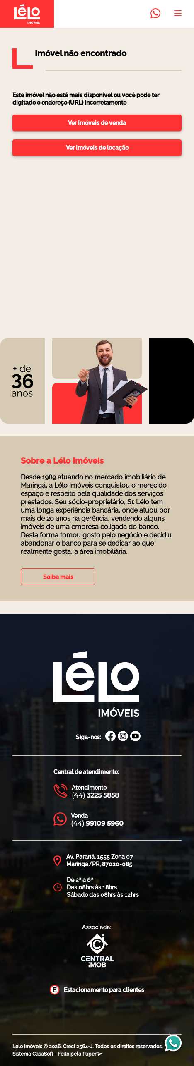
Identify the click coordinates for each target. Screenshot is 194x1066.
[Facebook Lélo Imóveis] (110, 737)
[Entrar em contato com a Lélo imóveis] (155, 14)
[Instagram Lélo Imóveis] (123, 737)
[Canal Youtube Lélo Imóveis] (135, 737)
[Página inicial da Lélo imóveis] (27, 14)
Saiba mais (58, 577)
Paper (92, 1054)
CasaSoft (42, 1054)
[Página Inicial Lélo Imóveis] (96, 685)
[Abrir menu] (178, 14)
